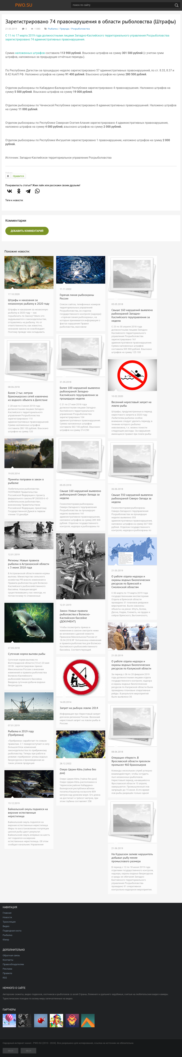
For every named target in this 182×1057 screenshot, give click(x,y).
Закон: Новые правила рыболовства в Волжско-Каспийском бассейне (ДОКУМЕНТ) (75, 616)
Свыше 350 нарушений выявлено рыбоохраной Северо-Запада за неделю (132, 498)
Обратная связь (11, 955)
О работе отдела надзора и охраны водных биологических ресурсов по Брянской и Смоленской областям (130, 582)
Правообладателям (13, 964)
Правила (7, 973)
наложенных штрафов (30, 53)
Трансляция (9, 921)
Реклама (7, 968)
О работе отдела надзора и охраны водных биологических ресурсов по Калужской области (131, 664)
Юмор (6, 939)
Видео (6, 926)
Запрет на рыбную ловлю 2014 (79, 708)
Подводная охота (12, 930)
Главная (7, 913)
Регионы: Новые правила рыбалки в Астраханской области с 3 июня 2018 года (28, 563)
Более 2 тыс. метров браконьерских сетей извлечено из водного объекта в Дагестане (28, 396)
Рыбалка (53, 28)
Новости (7, 917)
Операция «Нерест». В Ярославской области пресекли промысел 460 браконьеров (130, 761)
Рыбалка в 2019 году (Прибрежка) (21, 733)
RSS (5, 977)
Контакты (8, 960)
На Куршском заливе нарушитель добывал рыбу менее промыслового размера (132, 857)
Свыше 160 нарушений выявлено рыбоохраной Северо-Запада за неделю (80, 494)
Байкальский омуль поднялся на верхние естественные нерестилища (28, 812)
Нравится (18, 176)
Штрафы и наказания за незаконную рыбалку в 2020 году (28, 301)
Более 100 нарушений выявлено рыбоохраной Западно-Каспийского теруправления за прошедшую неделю (80, 393)
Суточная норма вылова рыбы (26, 654)
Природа (64, 28)
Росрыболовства (80, 28)
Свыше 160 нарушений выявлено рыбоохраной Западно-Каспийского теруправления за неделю (132, 315)
